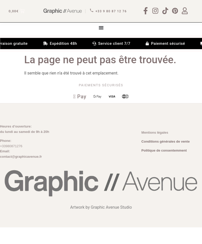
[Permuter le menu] (101, 43)
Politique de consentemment (164, 167)
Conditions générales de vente (165, 158)
